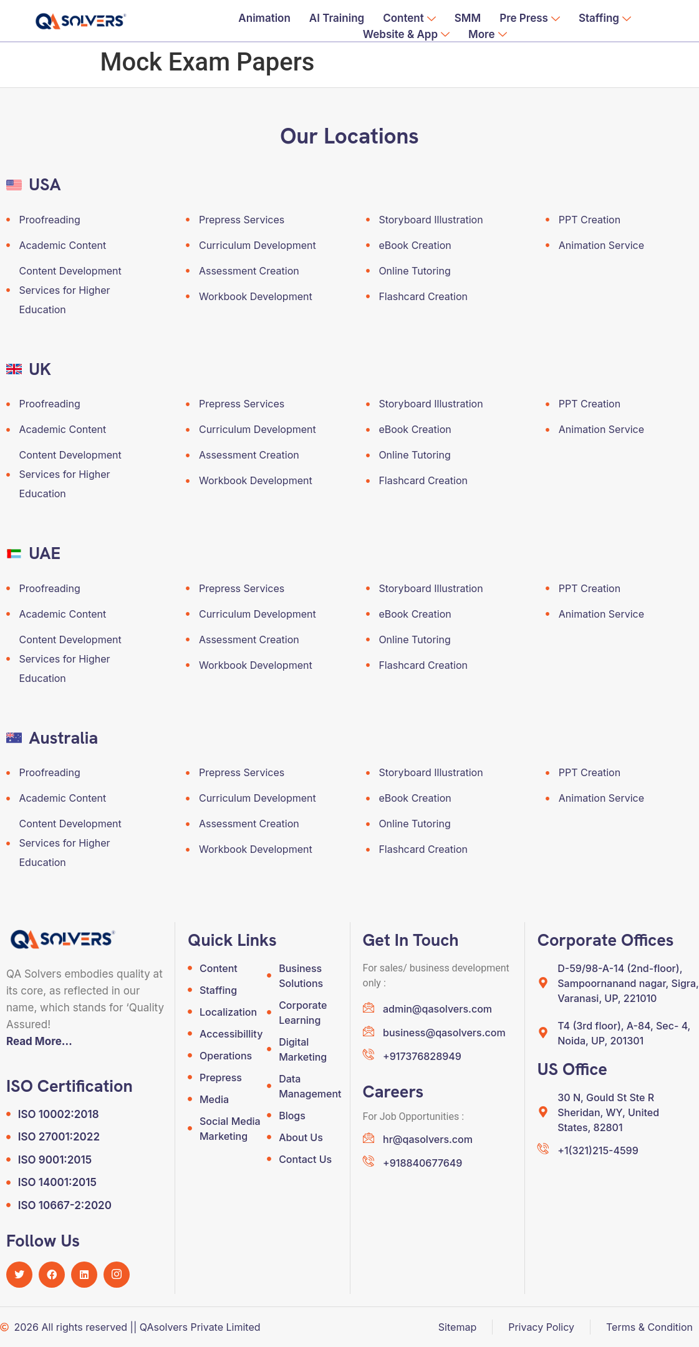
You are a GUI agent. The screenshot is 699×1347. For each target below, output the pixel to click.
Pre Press (529, 19)
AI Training (336, 18)
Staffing (605, 19)
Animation (264, 18)
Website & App (406, 35)
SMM (468, 18)
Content (409, 19)
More (487, 35)
